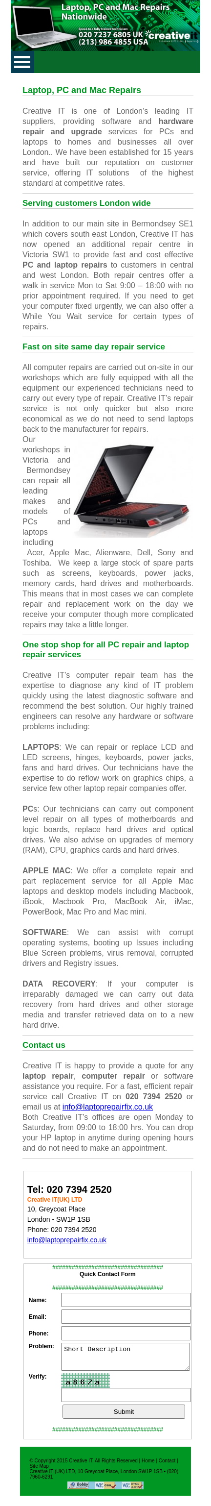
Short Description (125, 1359)
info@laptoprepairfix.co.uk (108, 1107)
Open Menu (22, 62)
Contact (167, 1465)
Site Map (38, 1470)
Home (148, 1465)
